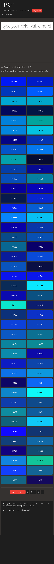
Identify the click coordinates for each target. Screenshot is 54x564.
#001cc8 (40, 82)
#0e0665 (14, 383)
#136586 (14, 480)
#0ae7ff (40, 286)
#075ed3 (40, 208)
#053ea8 (14, 169)
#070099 (14, 189)
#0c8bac (14, 354)
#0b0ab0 (14, 295)
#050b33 (40, 159)
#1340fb (14, 470)
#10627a (14, 422)
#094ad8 (40, 257)
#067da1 (40, 179)
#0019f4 (14, 82)
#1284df (14, 461)
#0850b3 (40, 237)
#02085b (14, 111)
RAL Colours (25, 10)
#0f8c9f (14, 412)
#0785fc (14, 218)
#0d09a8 (40, 354)
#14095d (40, 480)
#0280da (14, 121)
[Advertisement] (27, 46)
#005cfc (40, 91)
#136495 (40, 470)
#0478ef (40, 150)
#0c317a (14, 315)
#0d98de (40, 373)
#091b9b (14, 257)
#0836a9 (40, 227)
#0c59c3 (14, 334)
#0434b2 (40, 140)
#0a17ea (40, 276)
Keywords (37, 10)
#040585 (14, 140)
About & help (7, 14)
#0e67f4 (40, 383)
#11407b (14, 441)
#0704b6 (40, 189)
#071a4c (14, 198)
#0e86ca (14, 393)
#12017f (14, 451)
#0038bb (14, 91)
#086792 (14, 247)
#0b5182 (40, 295)
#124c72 (40, 451)
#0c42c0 (40, 325)
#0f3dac (14, 402)
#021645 (40, 111)
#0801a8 (14, 227)
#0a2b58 (14, 286)
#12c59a (40, 461)
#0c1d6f (40, 305)
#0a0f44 (40, 266)
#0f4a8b (40, 402)
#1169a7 (40, 441)
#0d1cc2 (14, 363)
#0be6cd (14, 305)
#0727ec (14, 208)
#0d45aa (40, 363)
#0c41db (14, 325)
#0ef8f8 (40, 393)
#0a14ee (14, 276)
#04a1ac (14, 159)
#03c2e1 (40, 130)
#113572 (40, 431)
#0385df (14, 130)
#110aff (14, 431)
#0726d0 (40, 198)
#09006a (40, 247)
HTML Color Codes (9, 10)
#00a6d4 (14, 101)
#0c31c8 (40, 315)
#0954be (14, 266)
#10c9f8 (40, 422)
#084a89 (14, 237)
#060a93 (40, 169)
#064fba (14, 179)
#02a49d (40, 121)
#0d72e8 (14, 373)
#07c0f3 (40, 218)
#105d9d (40, 412)
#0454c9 (14, 150)
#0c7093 (40, 334)
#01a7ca (40, 101)
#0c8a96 (40, 344)
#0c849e (14, 344)
